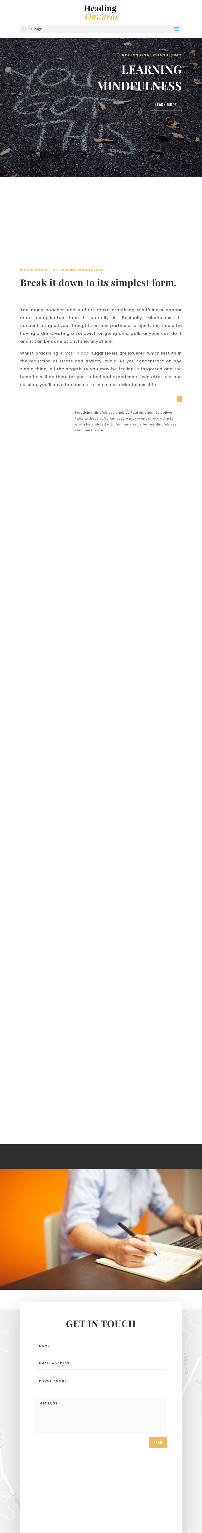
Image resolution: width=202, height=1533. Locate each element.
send (158, 1382)
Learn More (166, 105)
